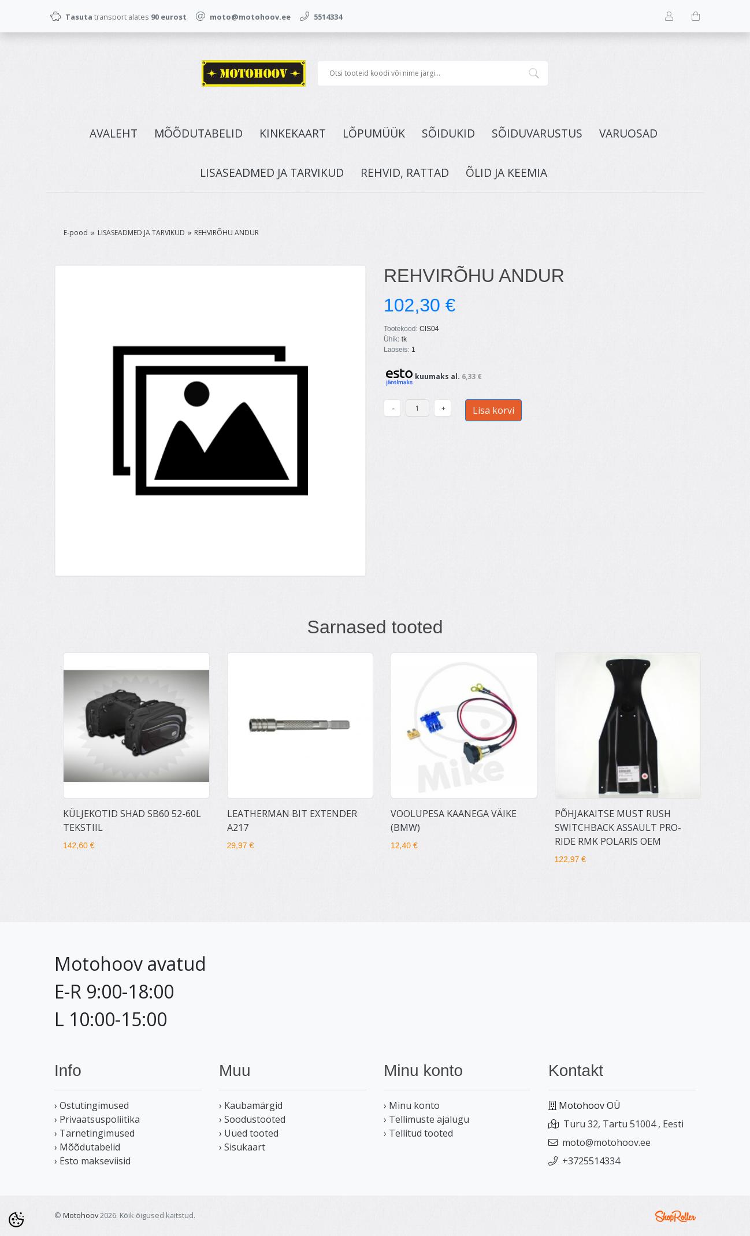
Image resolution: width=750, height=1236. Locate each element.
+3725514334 (591, 1161)
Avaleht (114, 133)
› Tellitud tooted (418, 1133)
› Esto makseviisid (92, 1161)
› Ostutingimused (91, 1105)
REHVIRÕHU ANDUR (226, 232)
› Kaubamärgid (251, 1105)
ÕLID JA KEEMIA (506, 172)
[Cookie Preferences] (16, 1219)
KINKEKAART (292, 133)
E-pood (76, 232)
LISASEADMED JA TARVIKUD (272, 172)
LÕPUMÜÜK (374, 133)
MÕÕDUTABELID (198, 133)
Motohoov (80, 1215)
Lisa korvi (493, 410)
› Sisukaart (242, 1147)
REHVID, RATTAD (405, 172)
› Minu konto (412, 1105)
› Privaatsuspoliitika (97, 1119)
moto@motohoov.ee (606, 1142)
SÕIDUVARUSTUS (537, 133)
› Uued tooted (249, 1133)
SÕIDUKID (448, 133)
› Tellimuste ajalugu (426, 1119)
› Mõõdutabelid (87, 1147)
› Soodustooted (252, 1119)
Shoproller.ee (675, 1216)
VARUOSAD (628, 133)
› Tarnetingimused (94, 1133)
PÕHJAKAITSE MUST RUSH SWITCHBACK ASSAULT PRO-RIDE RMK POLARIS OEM (618, 827)
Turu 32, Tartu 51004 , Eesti (623, 1124)
